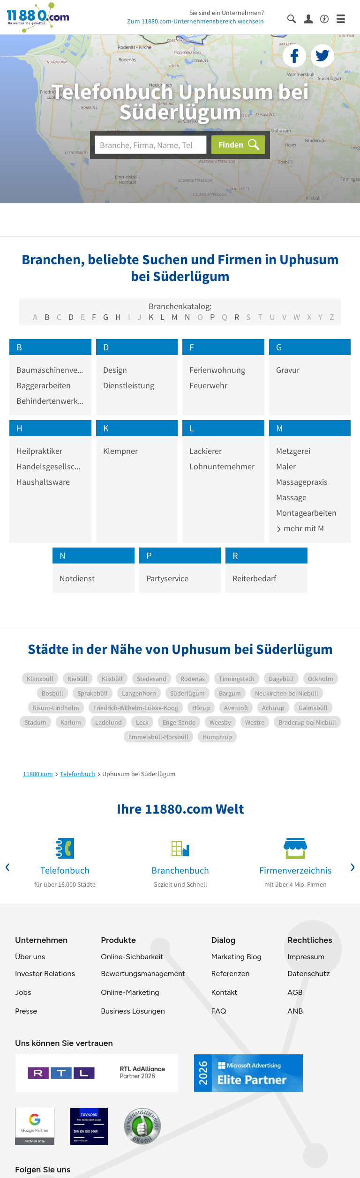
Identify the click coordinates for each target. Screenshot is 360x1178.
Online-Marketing (130, 992)
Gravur (288, 369)
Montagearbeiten (306, 512)
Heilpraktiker (39, 450)
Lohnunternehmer (222, 466)
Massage (291, 497)
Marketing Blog (236, 956)
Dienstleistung (128, 385)
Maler (286, 466)
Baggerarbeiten (43, 385)
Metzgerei (293, 450)
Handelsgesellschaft (50, 466)
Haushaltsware (43, 481)
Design (115, 369)
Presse (26, 1011)
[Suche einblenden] (295, 18)
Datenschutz (308, 973)
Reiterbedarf (254, 578)
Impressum (305, 956)
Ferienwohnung (217, 369)
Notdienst (77, 578)
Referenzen (230, 973)
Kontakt (224, 992)
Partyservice (167, 578)
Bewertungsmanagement (143, 973)
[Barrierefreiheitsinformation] (328, 18)
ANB (295, 1011)
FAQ (218, 1011)
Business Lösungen (133, 1011)
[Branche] (151, 144)
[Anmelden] (312, 18)
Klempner (120, 450)
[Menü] (345, 18)
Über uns (30, 956)
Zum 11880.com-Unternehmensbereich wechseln (195, 21)
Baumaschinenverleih (50, 369)
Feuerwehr (208, 385)
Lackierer (205, 450)
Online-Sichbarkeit (132, 956)
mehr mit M (300, 528)
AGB (294, 992)
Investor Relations (45, 973)
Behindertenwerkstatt (50, 400)
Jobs (23, 992)
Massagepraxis (302, 481)
